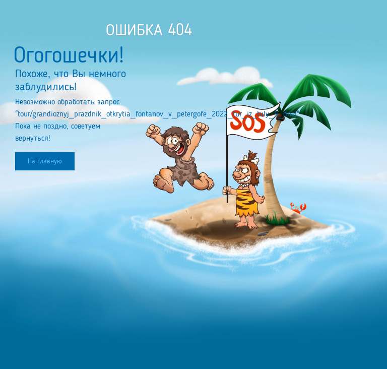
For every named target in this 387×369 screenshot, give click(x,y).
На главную (45, 161)
